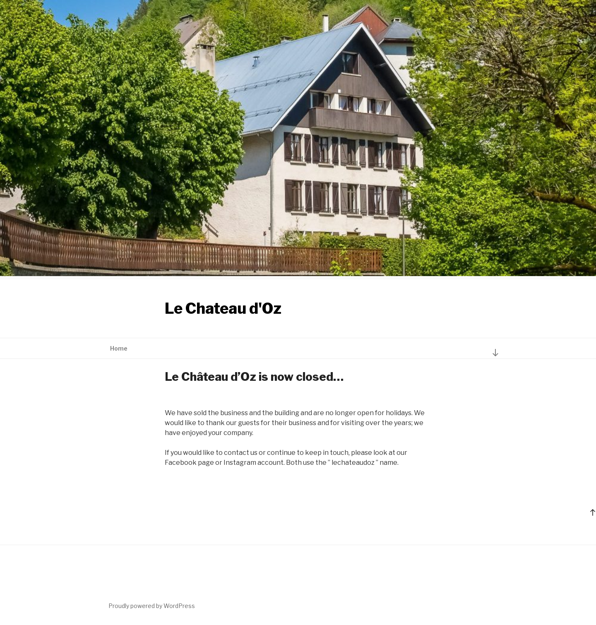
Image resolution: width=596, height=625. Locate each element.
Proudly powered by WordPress (151, 605)
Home (118, 348)
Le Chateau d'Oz (223, 308)
